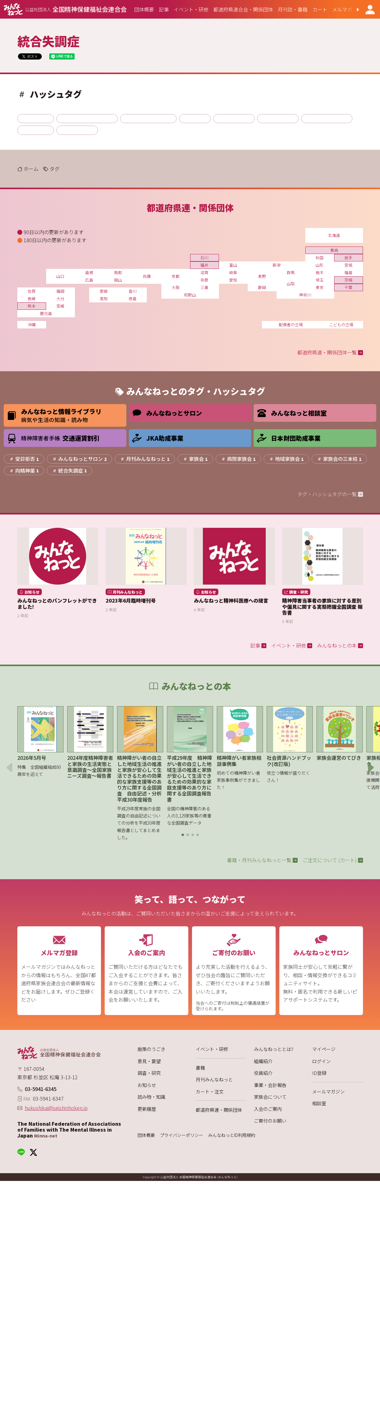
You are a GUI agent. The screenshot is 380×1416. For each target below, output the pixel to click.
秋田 (320, 257)
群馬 (291, 272)
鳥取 (118, 272)
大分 (60, 298)
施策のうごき (151, 1049)
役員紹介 (263, 1073)
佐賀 (32, 291)
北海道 (334, 235)
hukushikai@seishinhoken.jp (56, 1107)
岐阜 (233, 272)
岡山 (118, 280)
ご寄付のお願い (270, 1120)
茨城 (348, 280)
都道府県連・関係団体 (219, 1110)
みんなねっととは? (273, 1049)
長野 (262, 276)
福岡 (60, 291)
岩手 (348, 257)
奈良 (204, 280)
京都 (176, 276)
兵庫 (147, 276)
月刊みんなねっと (214, 1079)
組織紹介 (263, 1061)
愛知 (233, 280)
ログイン (321, 1061)
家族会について (270, 1096)
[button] (352, 9)
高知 (104, 298)
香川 (133, 291)
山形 (320, 265)
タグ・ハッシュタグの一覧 (330, 494)
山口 (60, 276)
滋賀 (204, 272)
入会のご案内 (268, 1109)
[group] (144, 9)
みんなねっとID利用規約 (231, 1135)
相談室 (319, 1103)
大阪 (176, 287)
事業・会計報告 (270, 1085)
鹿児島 (46, 313)
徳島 (133, 298)
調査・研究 (149, 1073)
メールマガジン (328, 1091)
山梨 (291, 284)
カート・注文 (210, 1091)
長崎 (32, 298)
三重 (204, 287)
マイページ (323, 1049)
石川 (204, 257)
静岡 (262, 287)
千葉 (348, 287)
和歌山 (190, 295)
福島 (348, 272)
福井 (204, 265)
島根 (89, 272)
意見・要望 (149, 1061)
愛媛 (104, 291)
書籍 (200, 1067)
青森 (334, 250)
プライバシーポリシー (181, 1135)
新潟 (277, 265)
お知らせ (147, 1085)
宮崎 (60, 306)
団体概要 (146, 1135)
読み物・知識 (151, 1096)
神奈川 (305, 295)
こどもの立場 (341, 324)
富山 (233, 265)
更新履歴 (147, 1109)
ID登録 (319, 1073)
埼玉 (320, 280)
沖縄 (32, 324)
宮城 (348, 265)
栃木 (320, 272)
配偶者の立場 (291, 324)
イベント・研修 (212, 1049)
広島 (89, 280)
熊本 (32, 306)
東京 (320, 287)
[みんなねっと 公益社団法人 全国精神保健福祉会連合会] (65, 9)
